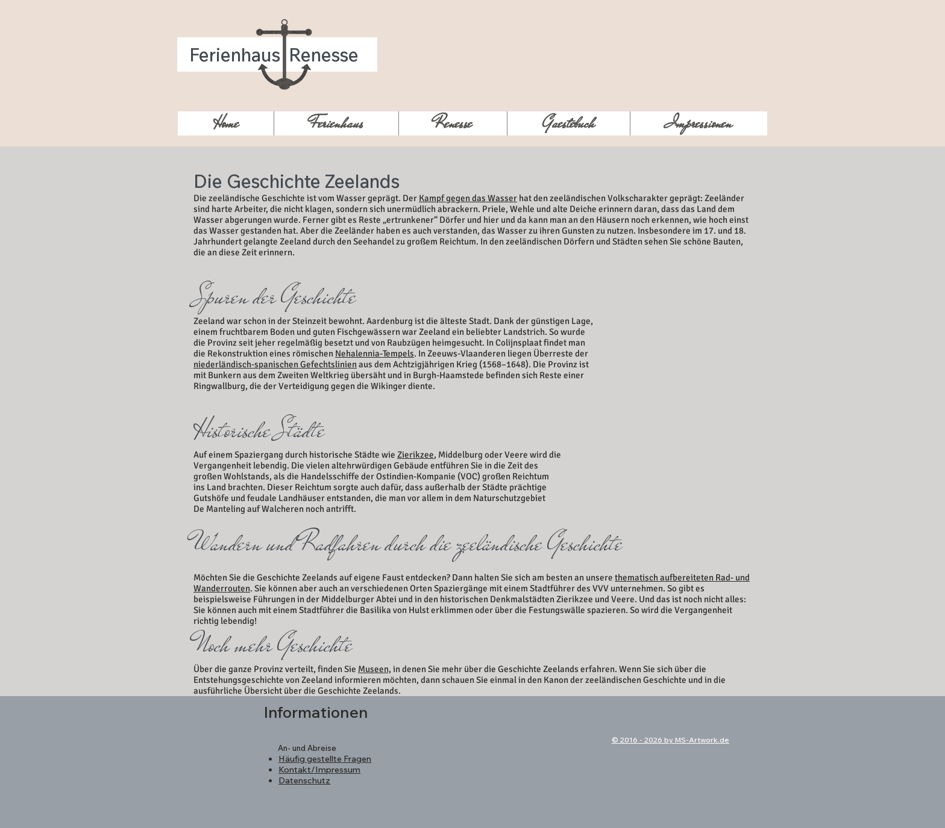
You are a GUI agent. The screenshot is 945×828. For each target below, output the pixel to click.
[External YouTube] (684, 335)
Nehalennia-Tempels (374, 353)
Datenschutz (304, 780)
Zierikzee (415, 454)
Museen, (374, 669)
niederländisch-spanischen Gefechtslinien (275, 364)
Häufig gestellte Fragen (324, 758)
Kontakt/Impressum (319, 769)
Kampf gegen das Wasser (468, 198)
